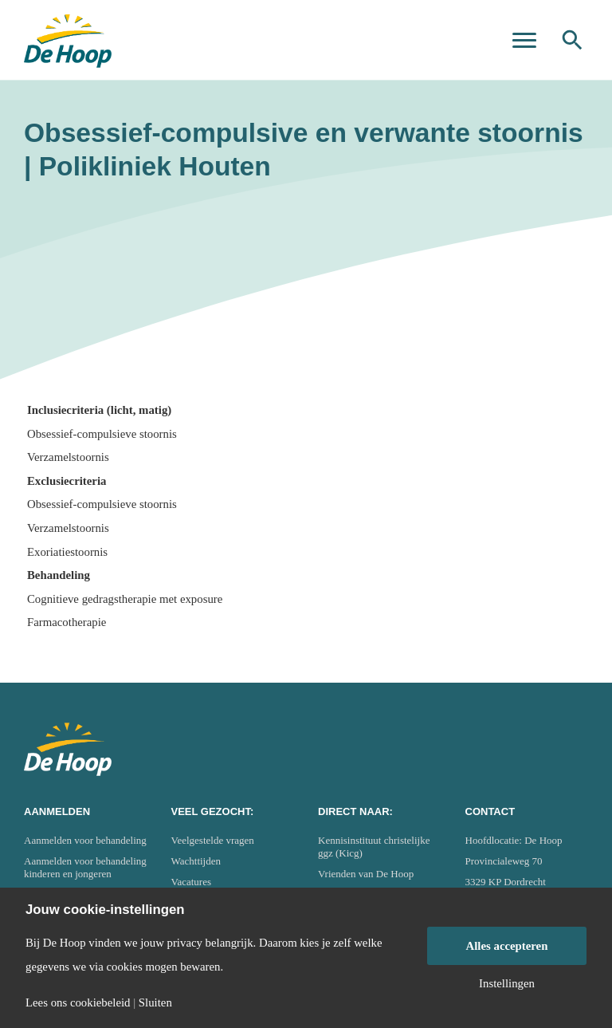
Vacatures (191, 882)
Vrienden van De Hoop (366, 874)
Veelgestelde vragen (212, 840)
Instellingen (507, 984)
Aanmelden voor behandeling (85, 840)
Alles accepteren (507, 945)
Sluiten (155, 1003)
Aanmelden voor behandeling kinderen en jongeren (85, 867)
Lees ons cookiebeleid (78, 1003)
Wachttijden (196, 861)
